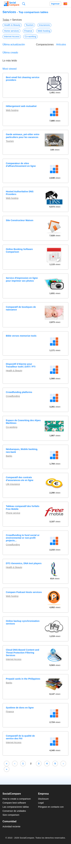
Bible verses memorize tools (21, 336)
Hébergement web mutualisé (21, 106)
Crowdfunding (13, 396)
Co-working (30, 36)
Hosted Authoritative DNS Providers (19, 192)
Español (65, 4)
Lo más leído (10, 60)
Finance (28, 31)
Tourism (30, 25)
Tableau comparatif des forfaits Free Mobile (22, 507)
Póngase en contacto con (51, 807)
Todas (6, 19)
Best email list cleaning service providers (22, 78)
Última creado (10, 52)
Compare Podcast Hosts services (24, 592)
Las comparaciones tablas (16, 807)
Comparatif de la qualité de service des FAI (20, 737)
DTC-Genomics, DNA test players (24, 563)
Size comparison (11, 815)
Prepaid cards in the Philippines (23, 679)
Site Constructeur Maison (19, 220)
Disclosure (43, 799)
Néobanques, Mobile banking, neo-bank (22, 450)
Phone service (13, 513)
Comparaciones (45, 44)
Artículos (61, 44)
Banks (9, 456)
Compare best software (14, 802)
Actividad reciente (11, 826)
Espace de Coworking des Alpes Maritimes (23, 421)
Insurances (44, 25)
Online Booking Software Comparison (19, 250)
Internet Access (11, 36)
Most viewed (10, 68)
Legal (41, 802)
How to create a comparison (17, 799)
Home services (11, 31)
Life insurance (13, 484)
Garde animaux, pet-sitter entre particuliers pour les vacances (22, 135)
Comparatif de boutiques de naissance (21, 308)
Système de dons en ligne (20, 707)
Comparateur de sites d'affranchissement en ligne (21, 164)
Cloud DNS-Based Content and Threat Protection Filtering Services (22, 653)
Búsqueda (23, 3)
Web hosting (44, 31)
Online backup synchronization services (23, 622)
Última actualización (14, 44)
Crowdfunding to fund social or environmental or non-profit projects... (22, 538)
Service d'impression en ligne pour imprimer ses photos (22, 279)
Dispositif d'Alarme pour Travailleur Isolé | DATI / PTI (20, 365)
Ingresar (55, 4)
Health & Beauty (12, 25)
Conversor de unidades (14, 811)
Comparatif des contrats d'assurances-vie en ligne (19, 478)
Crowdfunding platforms (19, 392)
